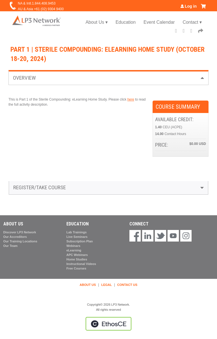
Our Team (10, 245)
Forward (201, 31)
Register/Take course (39, 187)
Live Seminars (77, 236)
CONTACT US (127, 284)
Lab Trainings (76, 232)
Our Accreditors (15, 236)
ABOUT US (88, 284)
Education (126, 22)
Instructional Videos (81, 264)
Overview (24, 78)
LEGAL (106, 284)
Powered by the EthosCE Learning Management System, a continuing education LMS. (108, 324)
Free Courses (76, 268)
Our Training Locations (20, 241)
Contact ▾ (192, 22)
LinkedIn (193, 31)
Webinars (73, 245)
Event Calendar (159, 22)
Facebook (178, 31)
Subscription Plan (79, 241)
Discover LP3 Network (19, 232)
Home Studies (76, 259)
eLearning (73, 250)
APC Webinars (77, 255)
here (130, 99)
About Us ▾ (97, 22)
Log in (191, 6)
